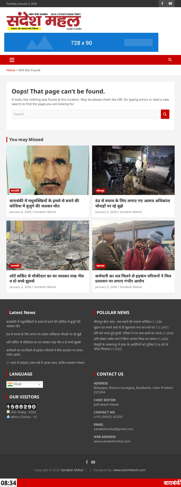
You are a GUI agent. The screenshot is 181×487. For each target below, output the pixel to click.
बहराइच (100, 266)
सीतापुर (100, 190)
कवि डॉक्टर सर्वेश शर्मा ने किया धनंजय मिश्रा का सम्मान (125, 339)
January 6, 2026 (20, 212)
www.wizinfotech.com (129, 470)
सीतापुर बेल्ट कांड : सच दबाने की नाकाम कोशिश (122, 322)
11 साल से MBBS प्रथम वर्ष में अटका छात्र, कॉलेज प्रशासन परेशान (45, 363)
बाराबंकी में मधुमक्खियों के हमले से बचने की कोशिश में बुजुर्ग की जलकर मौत (44, 203)
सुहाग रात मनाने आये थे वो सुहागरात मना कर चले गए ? (125, 327)
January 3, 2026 (106, 287)
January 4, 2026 (20, 287)
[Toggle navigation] (12, 60)
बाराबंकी (15, 190)
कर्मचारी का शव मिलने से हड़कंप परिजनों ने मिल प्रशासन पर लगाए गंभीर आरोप (133, 278)
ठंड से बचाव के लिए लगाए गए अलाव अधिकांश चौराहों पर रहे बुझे (132, 203)
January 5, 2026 (106, 212)
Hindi (14, 384)
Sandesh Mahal (45, 212)
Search (165, 114)
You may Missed (26, 139)
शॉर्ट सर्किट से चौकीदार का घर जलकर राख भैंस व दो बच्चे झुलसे (47, 278)
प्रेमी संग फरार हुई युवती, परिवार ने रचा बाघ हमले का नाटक (128, 333)
